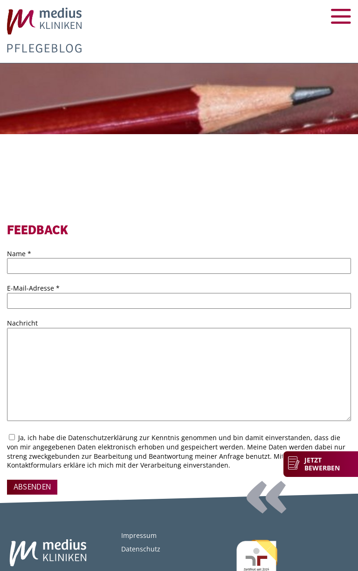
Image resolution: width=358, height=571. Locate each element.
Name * (19, 253)
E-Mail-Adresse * (33, 288)
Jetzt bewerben (322, 464)
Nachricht (22, 323)
